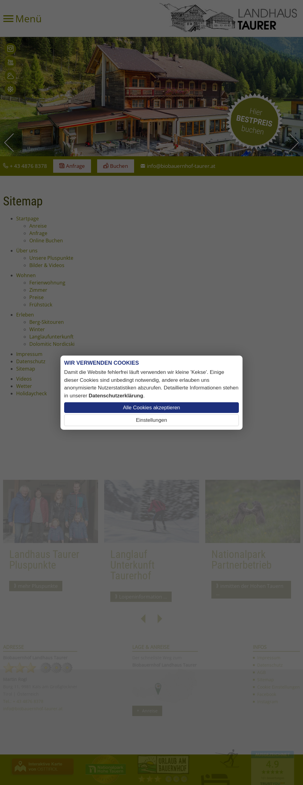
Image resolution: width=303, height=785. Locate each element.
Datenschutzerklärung (116, 396)
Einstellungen (151, 420)
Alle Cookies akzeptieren (151, 408)
